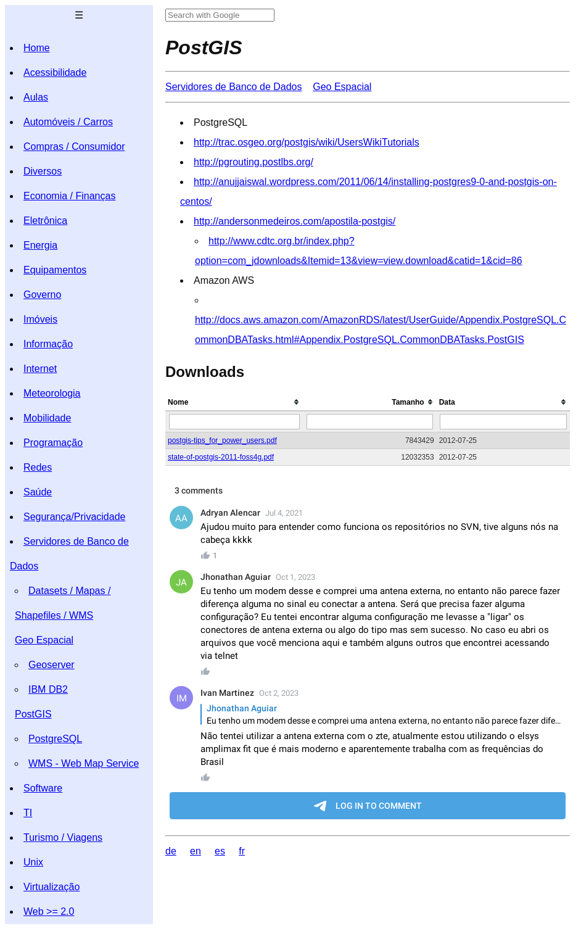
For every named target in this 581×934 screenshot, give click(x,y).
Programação (53, 442)
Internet (40, 368)
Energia (40, 245)
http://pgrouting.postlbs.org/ (253, 162)
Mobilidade (47, 418)
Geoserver (51, 664)
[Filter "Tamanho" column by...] (370, 421)
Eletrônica (45, 220)
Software (42, 788)
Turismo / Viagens (62, 837)
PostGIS (33, 714)
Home (36, 48)
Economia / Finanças (69, 196)
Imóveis (40, 319)
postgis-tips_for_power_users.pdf (222, 440)
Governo (42, 294)
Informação (48, 344)
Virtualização (51, 887)
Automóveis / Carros (68, 122)
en (195, 851)
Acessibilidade (54, 72)
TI (27, 813)
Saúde (37, 492)
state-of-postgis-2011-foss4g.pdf (221, 457)
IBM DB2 (48, 689)
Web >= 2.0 (48, 911)
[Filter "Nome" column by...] (234, 421)
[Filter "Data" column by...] (503, 421)
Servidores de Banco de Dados (233, 86)
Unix (33, 862)
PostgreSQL (55, 739)
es (220, 851)
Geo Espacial (44, 640)
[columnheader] (234, 402)
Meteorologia (52, 393)
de (170, 851)
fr (242, 851)
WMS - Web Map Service (83, 763)
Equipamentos (54, 270)
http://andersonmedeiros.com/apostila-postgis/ (294, 221)
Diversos (42, 171)
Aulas (35, 97)
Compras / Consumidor (74, 146)
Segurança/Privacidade (74, 516)
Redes (37, 467)
